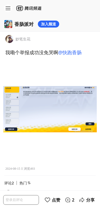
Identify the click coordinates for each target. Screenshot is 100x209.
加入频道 (48, 23)
